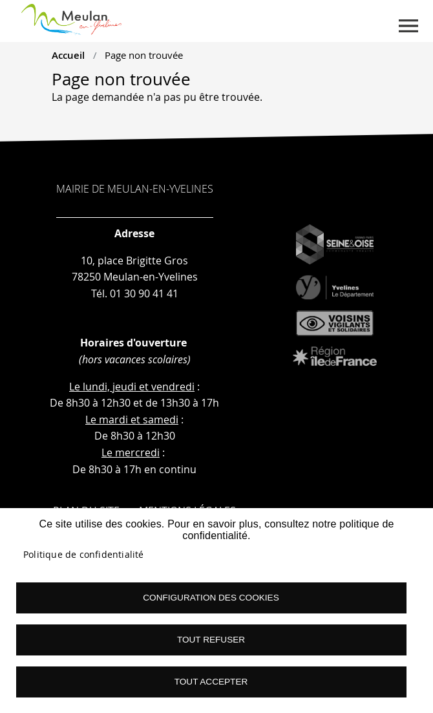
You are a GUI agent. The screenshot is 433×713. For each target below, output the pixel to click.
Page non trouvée (144, 54)
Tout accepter (211, 681)
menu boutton (408, 26)
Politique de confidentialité (83, 554)
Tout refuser (211, 639)
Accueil (68, 54)
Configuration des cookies (211, 597)
